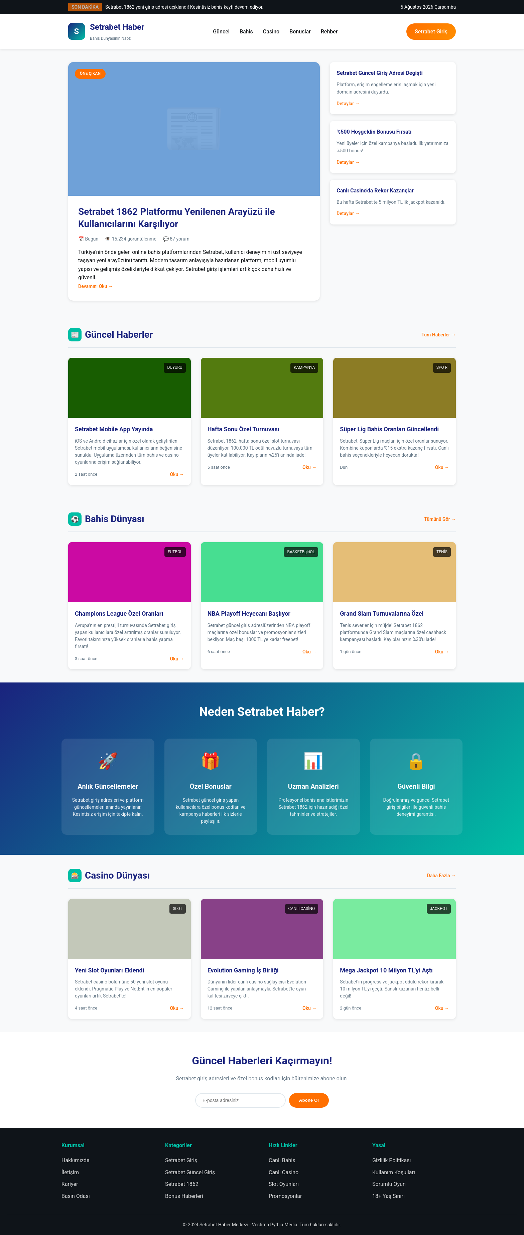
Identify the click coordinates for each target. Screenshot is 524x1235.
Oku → (177, 474)
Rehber (329, 31)
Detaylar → (348, 103)
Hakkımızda (75, 1160)
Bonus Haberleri (184, 1196)
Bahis (246, 31)
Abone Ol (309, 1100)
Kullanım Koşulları (393, 1172)
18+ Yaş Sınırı (388, 1196)
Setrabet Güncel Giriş (190, 1172)
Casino (271, 31)
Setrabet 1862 (182, 1184)
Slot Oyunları (284, 1184)
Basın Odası (75, 1196)
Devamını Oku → (95, 286)
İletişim (70, 1172)
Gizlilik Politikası (391, 1160)
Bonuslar (300, 31)
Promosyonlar (285, 1196)
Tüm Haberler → (438, 334)
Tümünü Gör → (440, 519)
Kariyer (69, 1184)
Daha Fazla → (441, 875)
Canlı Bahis (282, 1160)
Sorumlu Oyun (389, 1184)
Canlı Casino (283, 1172)
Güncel (221, 31)
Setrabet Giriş (431, 31)
